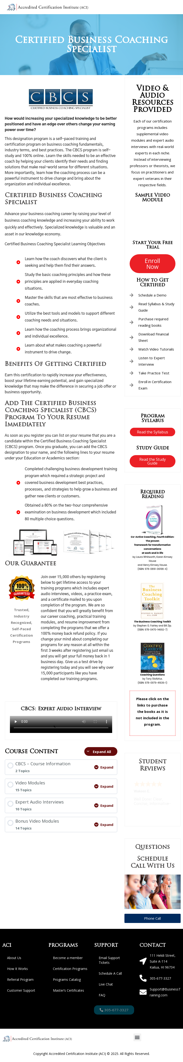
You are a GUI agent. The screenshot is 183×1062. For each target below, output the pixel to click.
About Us (14, 958)
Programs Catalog (67, 979)
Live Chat (106, 984)
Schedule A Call (110, 973)
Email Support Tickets (109, 960)
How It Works (17, 968)
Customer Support (21, 990)
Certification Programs (70, 968)
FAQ (102, 995)
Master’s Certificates (68, 990)
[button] (137, 1037)
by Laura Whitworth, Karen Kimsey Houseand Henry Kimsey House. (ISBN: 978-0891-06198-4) (152, 553)
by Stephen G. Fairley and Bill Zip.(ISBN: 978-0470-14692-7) (152, 625)
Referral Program (20, 979)
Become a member (68, 958)
